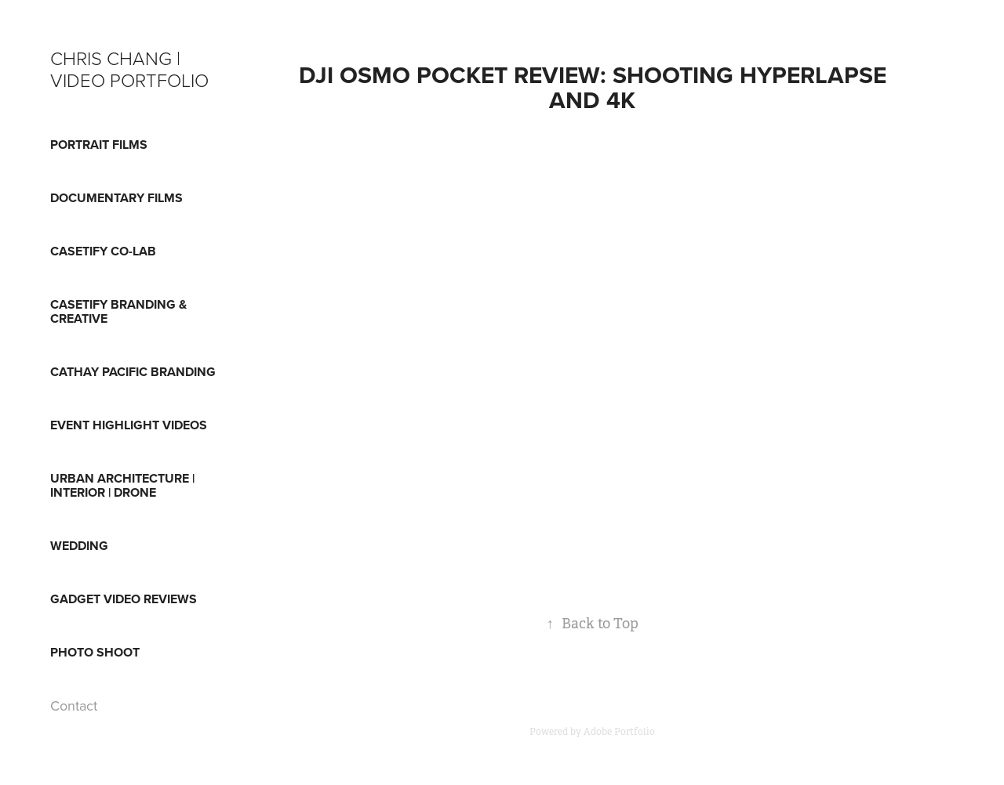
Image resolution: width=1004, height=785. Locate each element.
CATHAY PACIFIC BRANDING (133, 372)
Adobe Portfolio (619, 731)
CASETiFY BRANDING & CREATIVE (118, 311)
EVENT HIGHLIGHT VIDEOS (128, 425)
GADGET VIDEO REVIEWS (123, 599)
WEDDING (79, 546)
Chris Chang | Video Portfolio (129, 68)
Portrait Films (98, 145)
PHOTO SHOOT (95, 652)
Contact (73, 705)
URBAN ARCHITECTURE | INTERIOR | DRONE (122, 485)
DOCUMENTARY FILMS (116, 198)
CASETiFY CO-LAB (103, 251)
